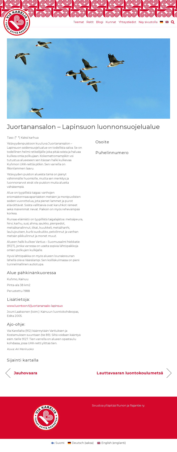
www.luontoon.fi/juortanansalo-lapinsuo (35, 306)
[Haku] (172, 22)
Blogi (99, 22)
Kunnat (111, 22)
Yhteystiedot (127, 22)
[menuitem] (161, 22)
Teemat (78, 22)
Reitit (90, 22)
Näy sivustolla (148, 22)
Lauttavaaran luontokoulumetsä (130, 373)
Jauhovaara (25, 373)
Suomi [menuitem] (59, 443)
